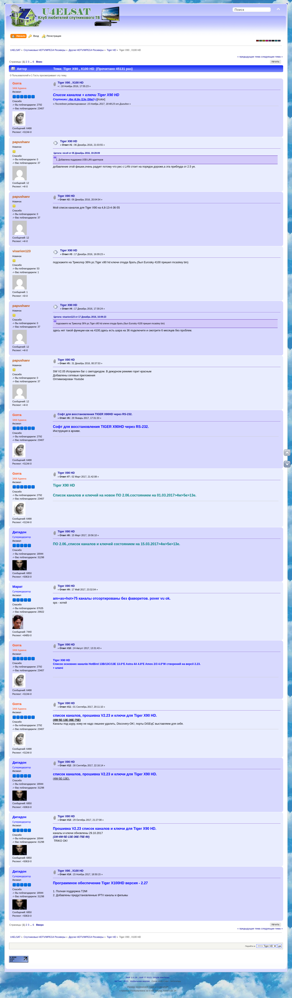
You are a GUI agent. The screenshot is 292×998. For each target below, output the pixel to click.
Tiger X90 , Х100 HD (71, 82)
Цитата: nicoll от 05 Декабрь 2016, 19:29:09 (76, 153)
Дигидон (19, 532)
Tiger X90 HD (68, 141)
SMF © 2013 (145, 977)
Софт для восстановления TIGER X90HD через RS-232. (95, 414)
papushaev (21, 142)
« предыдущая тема (248, 56)
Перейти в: (250, 946)
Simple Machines (161, 977)
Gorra (16, 83)
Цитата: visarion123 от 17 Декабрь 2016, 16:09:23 (79, 317)
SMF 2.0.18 (131, 977)
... (31, 61)
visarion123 (21, 251)
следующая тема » (272, 56)
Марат (17, 586)
